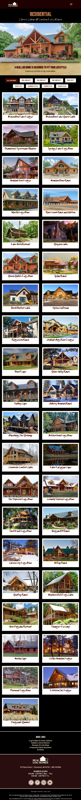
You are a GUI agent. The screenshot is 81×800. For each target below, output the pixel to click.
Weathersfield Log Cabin (60, 595)
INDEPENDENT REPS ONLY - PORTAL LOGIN (40, 791)
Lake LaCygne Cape (60, 468)
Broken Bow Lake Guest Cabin (60, 117)
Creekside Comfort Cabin (20, 468)
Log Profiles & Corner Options (40, 740)
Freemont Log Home (20, 691)
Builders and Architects (40, 743)
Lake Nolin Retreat (20, 244)
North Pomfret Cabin (20, 308)
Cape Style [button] (18, 86)
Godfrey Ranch (20, 595)
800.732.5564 (56, 767)
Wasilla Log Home (20, 213)
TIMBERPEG (63, 798)
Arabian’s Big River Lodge (60, 340)
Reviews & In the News (40, 745)
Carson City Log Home (20, 563)
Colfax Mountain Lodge (60, 659)
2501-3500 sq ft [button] (56, 80)
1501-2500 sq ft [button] (41, 80)
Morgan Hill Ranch (61, 531)
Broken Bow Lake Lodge (20, 117)
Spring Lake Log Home (60, 149)
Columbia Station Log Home (60, 499)
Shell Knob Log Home (20, 531)
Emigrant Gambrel (20, 723)
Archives (40, 749)
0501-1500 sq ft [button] (26, 80)
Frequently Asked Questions (40, 747)
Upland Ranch (61, 276)
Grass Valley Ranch (60, 372)
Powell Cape (20, 372)
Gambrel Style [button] (33, 86)
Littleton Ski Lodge (60, 691)
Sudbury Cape (20, 404)
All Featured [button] (11, 80)
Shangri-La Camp (60, 627)
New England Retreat (20, 627)
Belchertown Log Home (60, 436)
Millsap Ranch (60, 563)
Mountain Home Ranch (60, 181)
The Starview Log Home (20, 499)
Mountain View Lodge (20, 181)
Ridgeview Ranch (20, 340)
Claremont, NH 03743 (41, 767)
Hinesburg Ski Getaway (20, 436)
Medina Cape (20, 659)
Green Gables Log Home (20, 276)
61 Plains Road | (27, 767)
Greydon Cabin (60, 244)
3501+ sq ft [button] (70, 80)
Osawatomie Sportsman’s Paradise (20, 149)
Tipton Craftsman (60, 308)
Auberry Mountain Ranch (60, 404)
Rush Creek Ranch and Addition (60, 213)
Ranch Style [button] (62, 86)
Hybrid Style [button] (48, 86)
